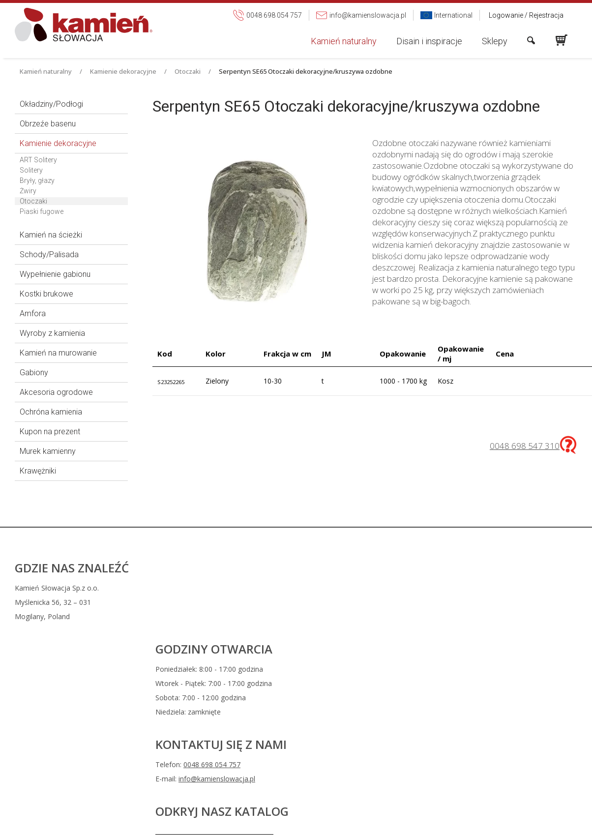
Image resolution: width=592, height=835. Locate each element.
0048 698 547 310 (525, 445)
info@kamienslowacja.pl (364, 618)
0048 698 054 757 (359, 604)
